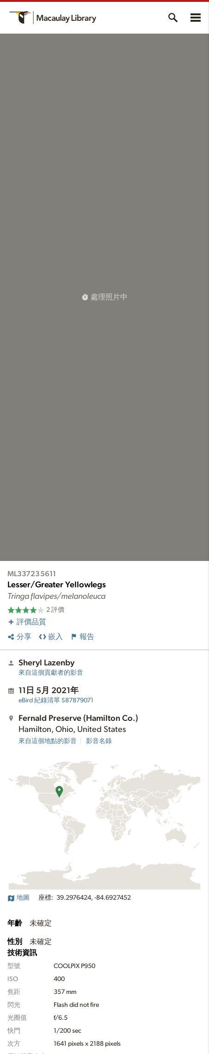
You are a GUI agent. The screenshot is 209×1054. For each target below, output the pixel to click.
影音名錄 (99, 741)
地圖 (18, 898)
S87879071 (55, 700)
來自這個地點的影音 (47, 741)
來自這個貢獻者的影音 (50, 673)
